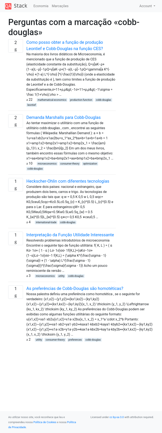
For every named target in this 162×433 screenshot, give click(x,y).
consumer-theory (69, 163)
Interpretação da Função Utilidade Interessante (70, 234)
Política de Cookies (44, 422)
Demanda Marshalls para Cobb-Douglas (63, 117)
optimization (90, 163)
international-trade (46, 222)
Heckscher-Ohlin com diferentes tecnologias (67, 181)
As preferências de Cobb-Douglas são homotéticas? (74, 288)
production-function (81, 99)
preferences (75, 339)
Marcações (60, 6)
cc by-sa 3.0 (116, 417)
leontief (31, 105)
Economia (41, 6)
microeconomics (47, 163)
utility (61, 276)
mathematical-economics (52, 99)
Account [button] (146, 6)
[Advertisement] (62, 371)
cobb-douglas (103, 99)
